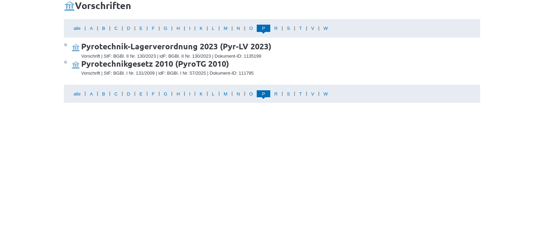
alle (77, 28)
